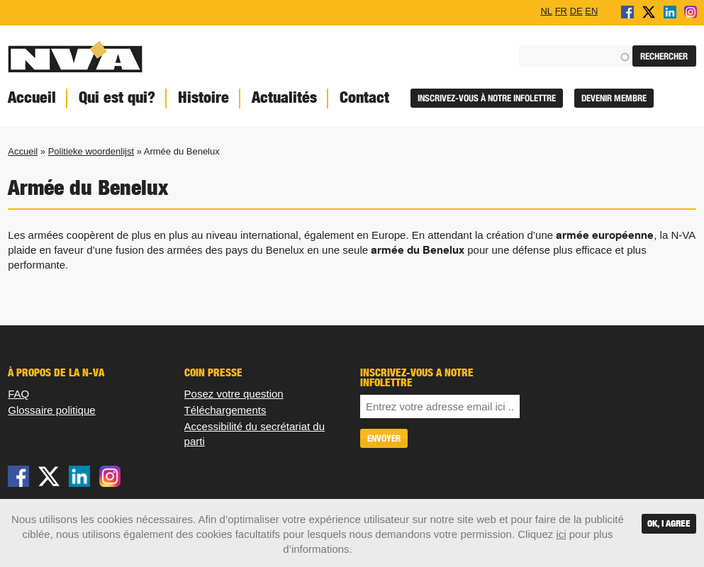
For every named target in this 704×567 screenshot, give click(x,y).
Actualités (284, 97)
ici (561, 534)
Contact (364, 97)
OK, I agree (669, 523)
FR (561, 11)
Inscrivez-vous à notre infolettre (487, 98)
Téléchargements (225, 410)
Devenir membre (614, 98)
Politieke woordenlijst (91, 151)
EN (591, 11)
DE (576, 11)
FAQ (18, 394)
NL (546, 11)
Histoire (203, 97)
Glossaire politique (51, 410)
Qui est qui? (117, 97)
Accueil (23, 151)
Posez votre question (234, 394)
